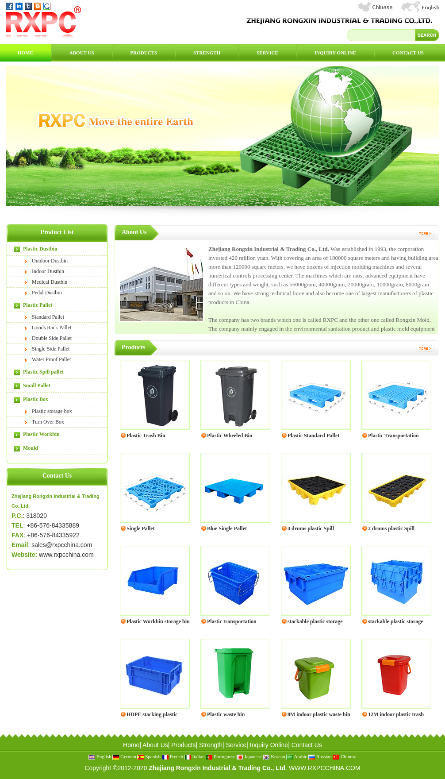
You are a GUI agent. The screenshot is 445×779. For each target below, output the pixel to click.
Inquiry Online (335, 52)
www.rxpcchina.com (66, 554)
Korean (274, 756)
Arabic (296, 756)
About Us (81, 52)
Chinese (344, 756)
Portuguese (220, 756)
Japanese (249, 756)
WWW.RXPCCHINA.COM (325, 767)
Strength (206, 52)
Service (267, 52)
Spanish (149, 756)
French (172, 756)
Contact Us (408, 52)
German (124, 756)
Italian (194, 756)
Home (25, 52)
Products (143, 52)
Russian (320, 756)
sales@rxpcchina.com (61, 544)
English (99, 756)
